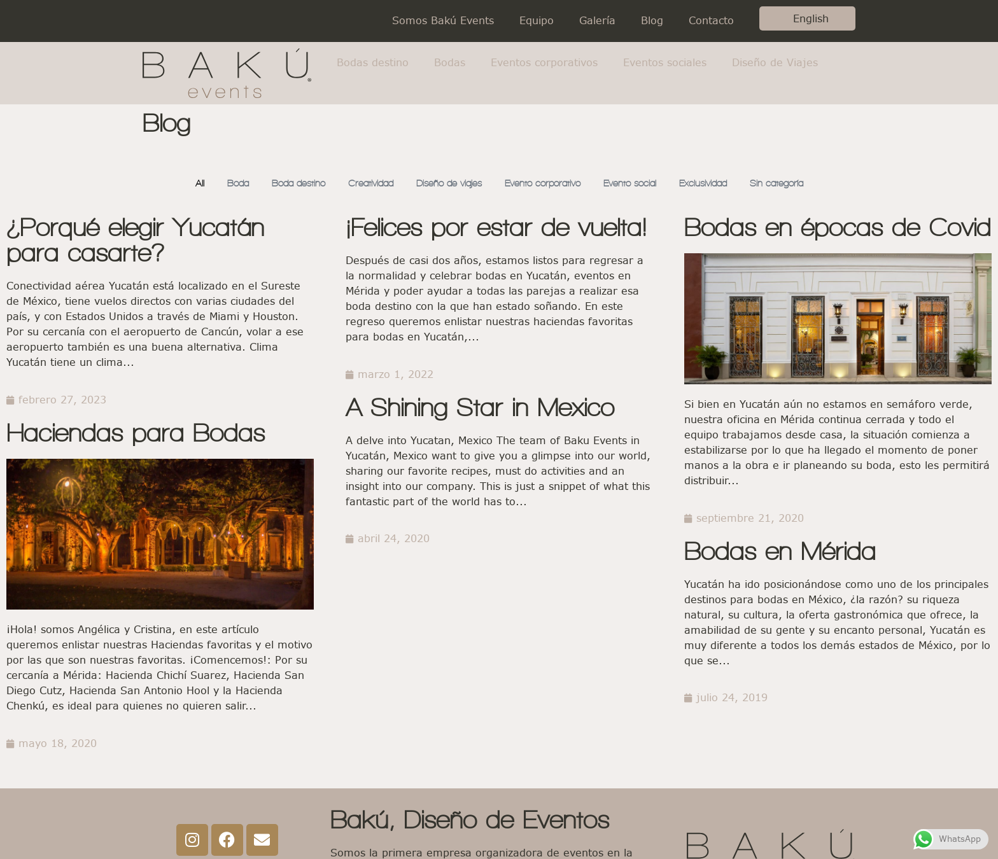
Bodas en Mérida (780, 552)
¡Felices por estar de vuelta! (496, 228)
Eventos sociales (664, 62)
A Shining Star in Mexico (480, 408)
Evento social (637, 183)
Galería (597, 20)
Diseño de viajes (445, 183)
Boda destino (285, 183)
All (182, 183)
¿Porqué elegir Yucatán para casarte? (135, 240)
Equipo (536, 20)
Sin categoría (791, 183)
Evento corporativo (544, 183)
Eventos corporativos (544, 62)
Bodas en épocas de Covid (837, 228)
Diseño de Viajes (775, 62)
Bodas (449, 62)
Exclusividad (714, 183)
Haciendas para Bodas (135, 433)
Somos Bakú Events (443, 20)
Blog (652, 20)
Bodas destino (373, 62)
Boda (222, 183)
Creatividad (361, 183)
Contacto (711, 20)
